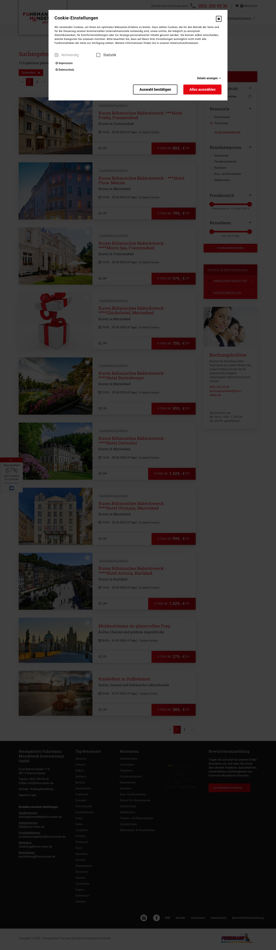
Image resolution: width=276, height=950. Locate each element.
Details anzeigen (207, 78)
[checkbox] (56, 55)
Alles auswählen (202, 89)
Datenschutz (64, 69)
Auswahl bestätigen (155, 89)
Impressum (64, 63)
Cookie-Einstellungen (76, 18)
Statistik (106, 55)
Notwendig (66, 55)
